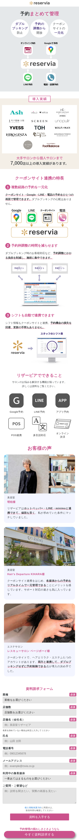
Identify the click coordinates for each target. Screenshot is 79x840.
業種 (5, 694)
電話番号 (8, 748)
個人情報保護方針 (33, 807)
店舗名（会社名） (14, 719)
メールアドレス (12, 760)
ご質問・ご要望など (15, 785)
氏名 (5, 735)
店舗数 (7, 707)
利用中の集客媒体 (14, 773)
